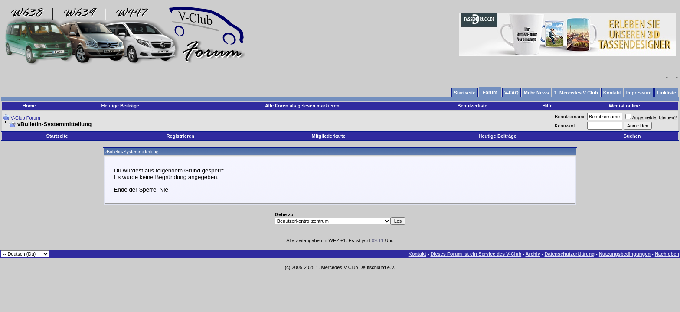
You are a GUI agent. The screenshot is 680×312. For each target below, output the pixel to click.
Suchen (632, 136)
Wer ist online (624, 105)
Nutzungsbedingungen (625, 254)
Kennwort (565, 125)
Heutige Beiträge (120, 105)
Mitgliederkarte (329, 136)
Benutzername (570, 116)
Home (29, 105)
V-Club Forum (25, 117)
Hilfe (547, 105)
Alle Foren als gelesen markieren (302, 105)
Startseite (57, 136)
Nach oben (667, 254)
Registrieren (180, 136)
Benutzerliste (472, 105)
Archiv (532, 254)
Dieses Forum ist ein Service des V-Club (475, 254)
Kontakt (417, 254)
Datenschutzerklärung (570, 254)
